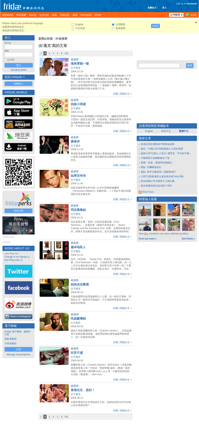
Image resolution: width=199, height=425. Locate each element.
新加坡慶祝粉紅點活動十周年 (156, 185)
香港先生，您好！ (83, 390)
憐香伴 (75, 141)
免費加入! (152, 7)
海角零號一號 (80, 63)
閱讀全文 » (126, 93)
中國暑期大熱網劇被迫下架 (155, 158)
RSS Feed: (146, 192)
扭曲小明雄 (78, 104)
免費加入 (18, 83)
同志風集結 (78, 209)
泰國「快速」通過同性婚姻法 (156, 162)
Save (155, 25)
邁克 (78, 67)
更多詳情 (18, 210)
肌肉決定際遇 (80, 284)
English (149, 131)
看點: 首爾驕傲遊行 (151, 167)
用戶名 (7, 43)
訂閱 (18, 349)
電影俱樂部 (10, 338)
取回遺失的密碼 (18, 70)
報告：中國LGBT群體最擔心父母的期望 (162, 148)
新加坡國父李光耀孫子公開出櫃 (157, 181)
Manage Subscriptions (19, 354)
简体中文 (166, 131)
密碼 (6, 51)
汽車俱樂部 (10, 343)
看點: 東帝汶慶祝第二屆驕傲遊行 (158, 171)
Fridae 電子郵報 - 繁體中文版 (17, 333)
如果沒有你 (78, 175)
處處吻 (75, 59)
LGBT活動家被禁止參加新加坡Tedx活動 (162, 176)
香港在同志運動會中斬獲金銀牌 (157, 144)
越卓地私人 (78, 247)
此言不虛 (77, 352)
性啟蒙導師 (78, 318)
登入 (164, 7)
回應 (115, 93)
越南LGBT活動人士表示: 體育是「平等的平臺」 (166, 153)
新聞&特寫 (45, 38)
